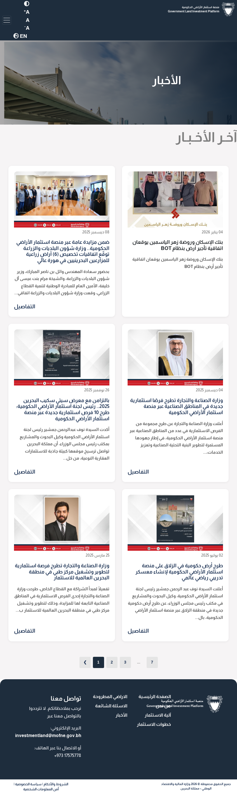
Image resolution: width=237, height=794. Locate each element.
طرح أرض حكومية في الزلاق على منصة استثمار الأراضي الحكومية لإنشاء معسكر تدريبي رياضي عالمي (179, 571)
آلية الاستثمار (158, 715)
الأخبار (121, 715)
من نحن (163, 705)
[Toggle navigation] (6, 20)
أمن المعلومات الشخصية (41, 789)
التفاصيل (24, 306)
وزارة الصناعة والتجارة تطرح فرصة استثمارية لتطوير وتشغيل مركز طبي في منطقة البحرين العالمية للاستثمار (62, 571)
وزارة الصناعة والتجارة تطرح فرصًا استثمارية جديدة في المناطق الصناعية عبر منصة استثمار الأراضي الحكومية (176, 406)
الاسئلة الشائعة (111, 705)
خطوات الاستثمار (154, 724)
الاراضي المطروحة (110, 696)
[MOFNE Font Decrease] (27, 20)
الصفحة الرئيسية (155, 696)
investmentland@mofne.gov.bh (48, 735)
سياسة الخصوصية (28, 784)
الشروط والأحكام (56, 784)
